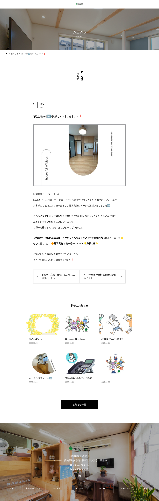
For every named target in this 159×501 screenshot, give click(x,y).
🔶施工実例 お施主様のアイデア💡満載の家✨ (74, 243)
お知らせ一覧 (79, 404)
